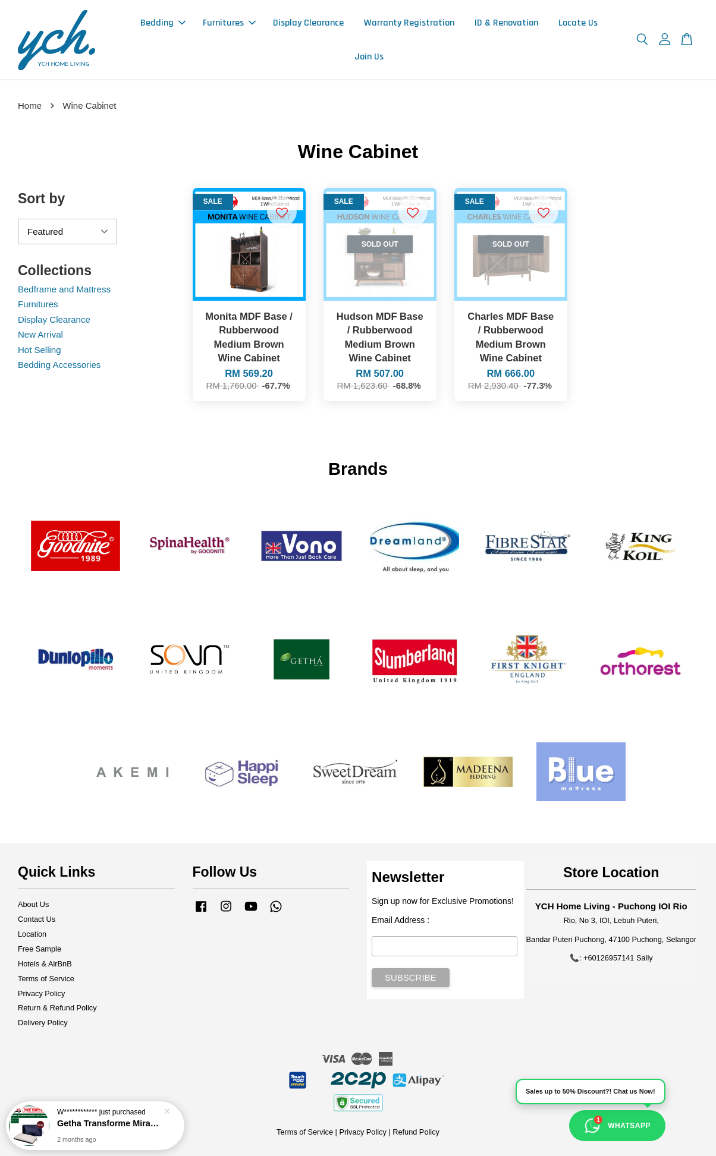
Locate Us (578, 23)
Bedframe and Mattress (64, 289)
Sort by (41, 198)
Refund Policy (415, 1131)
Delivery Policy (43, 1022)
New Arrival (40, 334)
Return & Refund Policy (57, 1007)
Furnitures (229, 23)
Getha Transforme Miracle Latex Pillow (109, 1124)
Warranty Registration (409, 23)
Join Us (369, 57)
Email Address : (400, 920)
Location (32, 934)
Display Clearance (308, 23)
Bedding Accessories (59, 365)
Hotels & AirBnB (45, 963)
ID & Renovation (506, 23)
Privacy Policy (41, 993)
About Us (33, 904)
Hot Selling (39, 350)
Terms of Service (46, 978)
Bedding (163, 23)
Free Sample (39, 948)
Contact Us (36, 919)
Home (30, 105)
